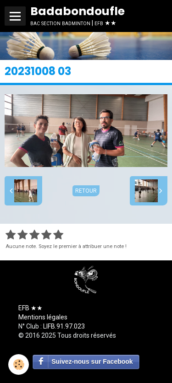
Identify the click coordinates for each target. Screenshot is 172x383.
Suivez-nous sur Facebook (92, 361)
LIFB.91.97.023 (64, 326)
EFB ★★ (30, 308)
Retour (86, 191)
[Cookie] (18, 364)
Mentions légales (42, 317)
